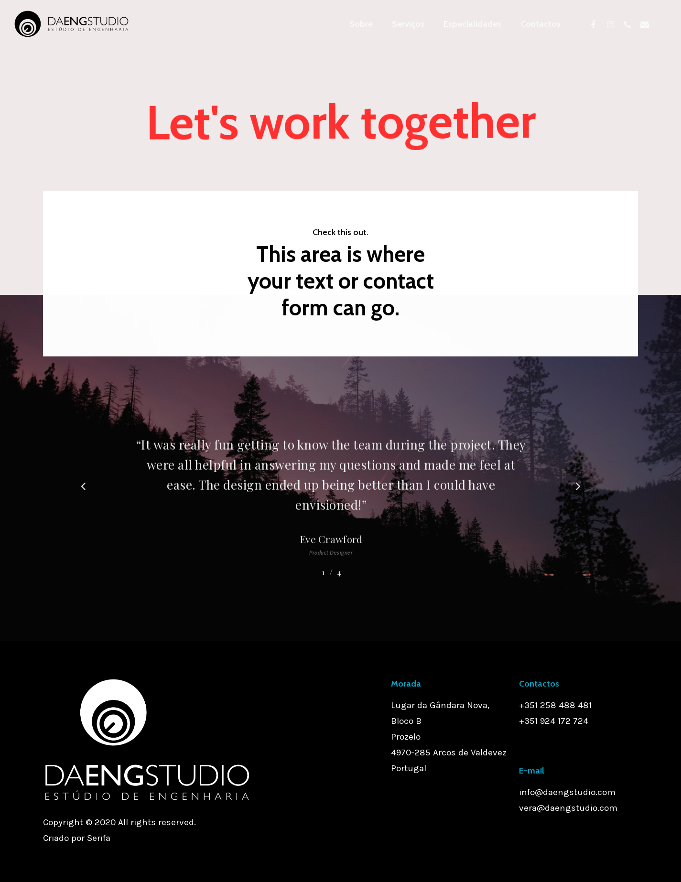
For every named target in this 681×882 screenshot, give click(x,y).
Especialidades (472, 24)
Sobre (361, 24)
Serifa (98, 838)
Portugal (408, 768)
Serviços (408, 24)
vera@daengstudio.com (568, 808)
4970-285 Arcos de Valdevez (449, 752)
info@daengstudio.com (567, 792)
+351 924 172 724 (553, 721)
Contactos (540, 24)
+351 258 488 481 (555, 705)
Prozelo (406, 736)
